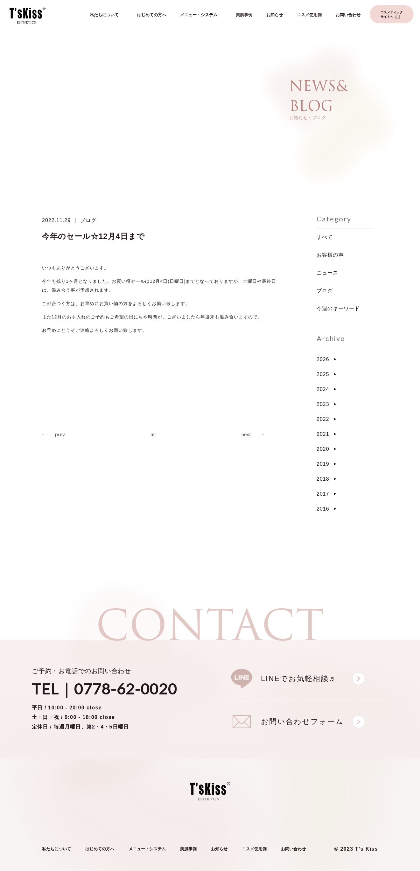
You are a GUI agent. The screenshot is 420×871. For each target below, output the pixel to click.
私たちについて (104, 15)
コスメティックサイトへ (392, 15)
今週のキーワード (338, 308)
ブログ (88, 220)
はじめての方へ (151, 15)
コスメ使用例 (309, 15)
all (153, 435)
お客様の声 (330, 255)
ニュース (327, 272)
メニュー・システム (198, 15)
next (246, 435)
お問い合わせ (348, 15)
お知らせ (274, 15)
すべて (325, 237)
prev (60, 435)
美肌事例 (244, 15)
